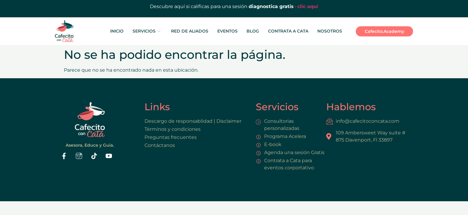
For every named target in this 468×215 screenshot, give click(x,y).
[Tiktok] (94, 156)
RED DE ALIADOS (189, 31)
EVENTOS (227, 31)
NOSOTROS (329, 31)
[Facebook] (64, 156)
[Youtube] (109, 156)
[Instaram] (79, 156)
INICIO (117, 31)
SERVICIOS (147, 31)
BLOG (253, 31)
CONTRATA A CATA (288, 31)
